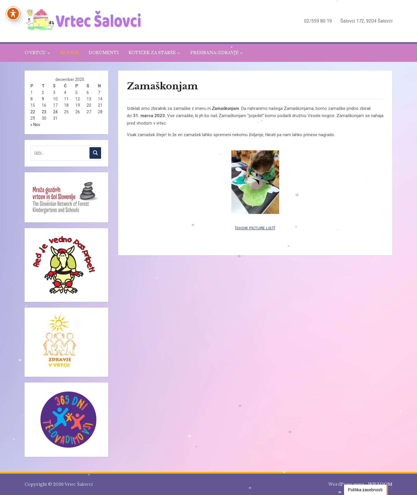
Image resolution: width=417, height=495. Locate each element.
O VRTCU (35, 52)
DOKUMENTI (104, 52)
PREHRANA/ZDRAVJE (214, 52)
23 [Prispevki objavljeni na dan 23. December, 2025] (44, 112)
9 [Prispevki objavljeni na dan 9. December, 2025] (43, 99)
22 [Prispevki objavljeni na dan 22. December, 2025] (32, 112)
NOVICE (69, 52)
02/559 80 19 (318, 21)
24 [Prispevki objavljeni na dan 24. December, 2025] (55, 112)
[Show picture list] (255, 228)
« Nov (35, 124)
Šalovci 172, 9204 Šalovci (366, 21)
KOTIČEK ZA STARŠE (152, 52)
